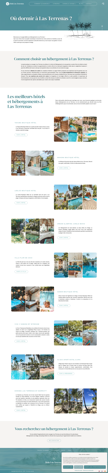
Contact (89, 3)
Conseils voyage (69, 4)
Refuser (78, 467)
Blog (81, 3)
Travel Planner (43, 450)
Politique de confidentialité (88, 470)
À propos (56, 3)
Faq (69, 450)
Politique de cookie (78, 470)
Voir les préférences (95, 467)
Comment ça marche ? (42, 3)
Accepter (68, 467)
